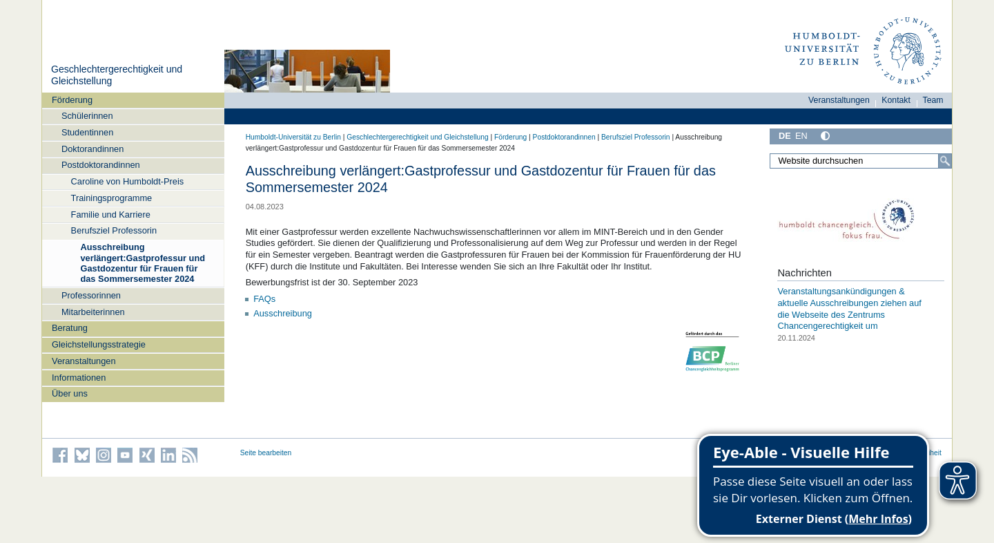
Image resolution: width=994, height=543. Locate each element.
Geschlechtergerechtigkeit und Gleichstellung (417, 137)
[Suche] (945, 161)
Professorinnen (91, 295)
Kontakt (895, 100)
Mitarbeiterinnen (93, 312)
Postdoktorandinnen (100, 165)
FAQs (264, 299)
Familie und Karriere (110, 214)
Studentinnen (87, 132)
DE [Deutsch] (785, 136)
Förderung (72, 100)
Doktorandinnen (92, 149)
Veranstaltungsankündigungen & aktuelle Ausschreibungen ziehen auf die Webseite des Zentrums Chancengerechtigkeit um (849, 308)
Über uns (70, 393)
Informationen (79, 377)
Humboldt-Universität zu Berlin (293, 137)
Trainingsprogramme (112, 198)
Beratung (70, 328)
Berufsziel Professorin (114, 230)
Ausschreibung (282, 313)
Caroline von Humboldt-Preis (127, 181)
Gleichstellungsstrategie (99, 344)
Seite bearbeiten (266, 453)
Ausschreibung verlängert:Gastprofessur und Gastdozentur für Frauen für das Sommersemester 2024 (142, 263)
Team (933, 100)
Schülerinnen (87, 116)
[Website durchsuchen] (861, 161)
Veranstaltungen (84, 361)
